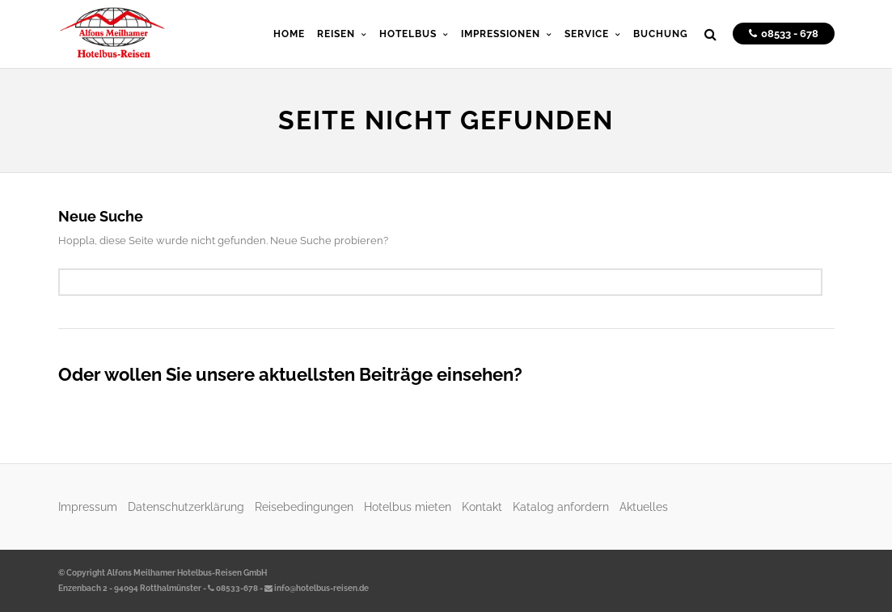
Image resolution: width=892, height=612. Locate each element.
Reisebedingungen (304, 506)
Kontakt (482, 506)
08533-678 (233, 588)
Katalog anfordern (561, 506)
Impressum (87, 506)
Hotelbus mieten (407, 506)
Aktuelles (643, 506)
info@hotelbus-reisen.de (316, 588)
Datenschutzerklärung (186, 506)
